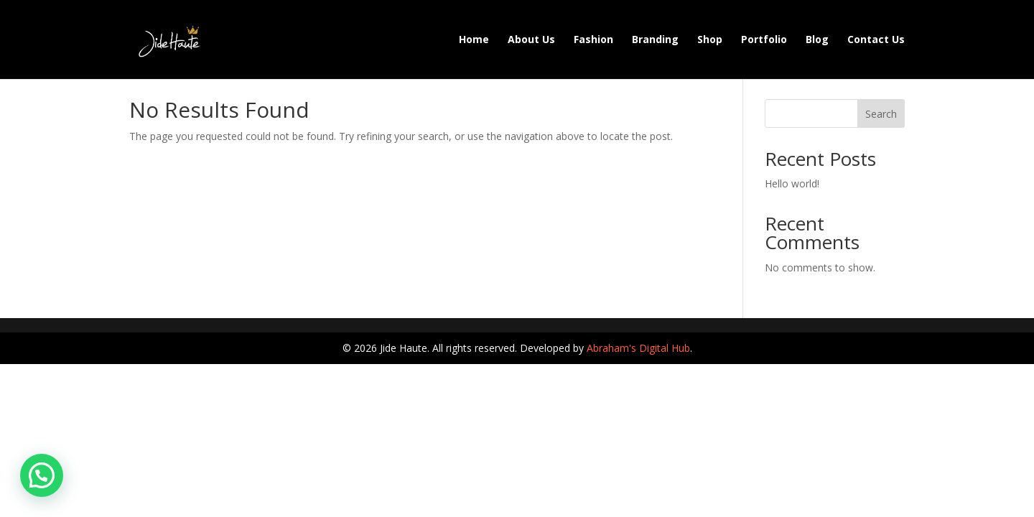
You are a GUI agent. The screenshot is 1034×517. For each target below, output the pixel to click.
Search (881, 114)
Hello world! (792, 183)
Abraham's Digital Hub (638, 348)
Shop (709, 40)
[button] (41, 475)
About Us (531, 40)
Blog (817, 40)
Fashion (593, 40)
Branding (655, 40)
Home (474, 40)
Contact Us (876, 40)
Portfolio (764, 40)
